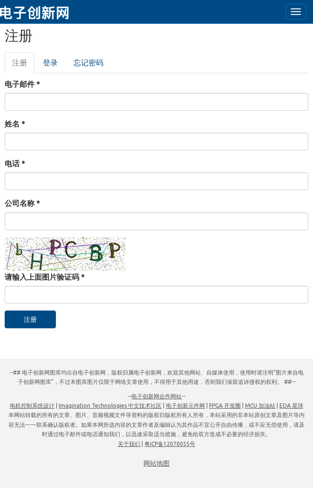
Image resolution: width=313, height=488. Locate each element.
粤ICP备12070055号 (169, 444)
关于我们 (129, 444)
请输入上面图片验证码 (45, 277)
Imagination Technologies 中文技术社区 (110, 406)
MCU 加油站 (260, 406)
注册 (23, 65)
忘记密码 (88, 62)
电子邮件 (22, 84)
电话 (15, 163)
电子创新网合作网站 (156, 396)
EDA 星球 (291, 406)
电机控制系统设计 (32, 406)
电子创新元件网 (185, 406)
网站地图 (156, 463)
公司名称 (22, 203)
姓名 (15, 124)
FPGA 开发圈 (225, 406)
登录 (50, 62)
